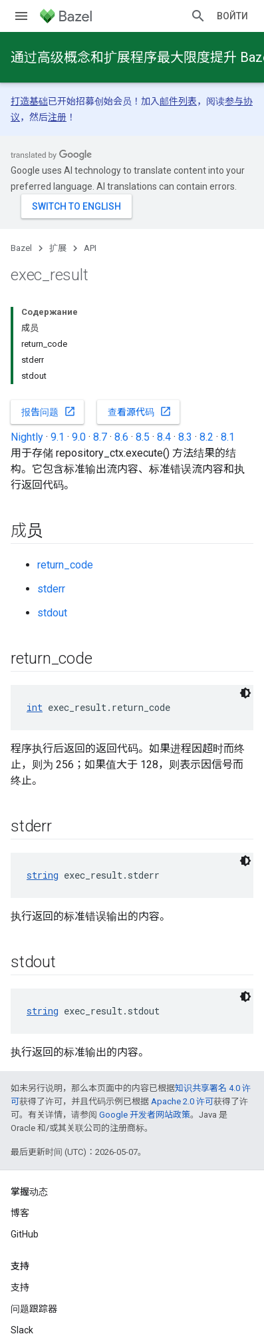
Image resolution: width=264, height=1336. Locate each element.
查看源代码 (140, 411)
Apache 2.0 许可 (182, 1101)
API (90, 248)
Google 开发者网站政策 (144, 1115)
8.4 (164, 437)
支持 (20, 1287)
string (43, 875)
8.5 (143, 437)
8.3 (185, 437)
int (35, 707)
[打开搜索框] (198, 16)
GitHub (25, 1234)
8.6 (121, 437)
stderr (51, 588)
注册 (57, 117)
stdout (52, 612)
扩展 (57, 248)
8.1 (228, 437)
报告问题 (48, 411)
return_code (65, 564)
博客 (20, 1213)
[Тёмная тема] (245, 693)
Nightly (27, 437)
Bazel (21, 248)
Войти (232, 16)
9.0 (79, 437)
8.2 (206, 437)
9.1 (58, 437)
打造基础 (29, 101)
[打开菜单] (21, 16)
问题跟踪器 (34, 1308)
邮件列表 (178, 101)
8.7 (100, 437)
